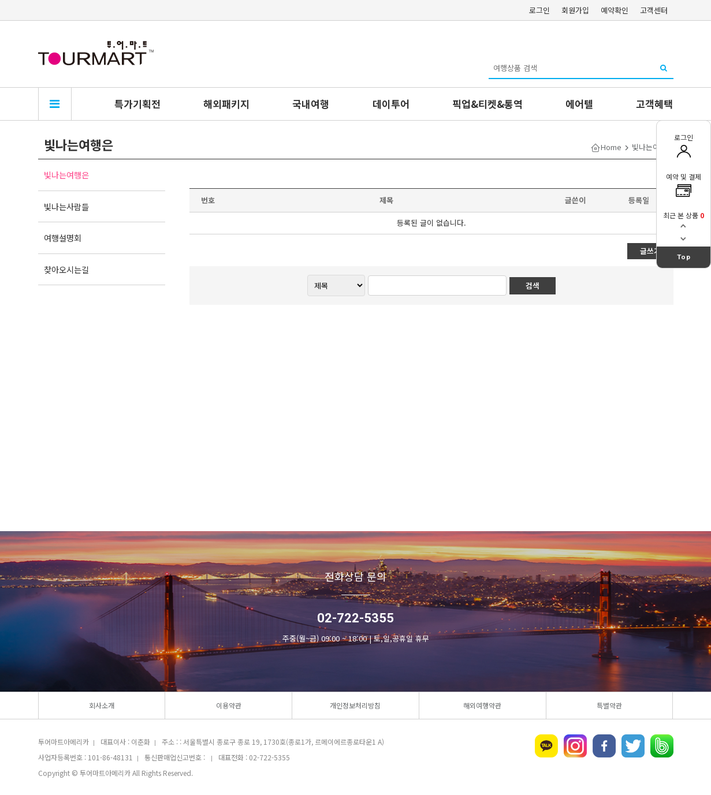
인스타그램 (575, 745)
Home (611, 146)
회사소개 (101, 705)
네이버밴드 (661, 745)
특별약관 (609, 705)
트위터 (633, 745)
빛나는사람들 (66, 206)
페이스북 (604, 745)
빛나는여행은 (66, 175)
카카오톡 (546, 745)
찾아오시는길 (66, 269)
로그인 (539, 10)
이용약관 (228, 705)
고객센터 (654, 10)
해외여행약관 (482, 705)
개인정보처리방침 (355, 705)
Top (684, 257)
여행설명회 (62, 238)
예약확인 (614, 10)
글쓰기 (650, 250)
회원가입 (575, 10)
